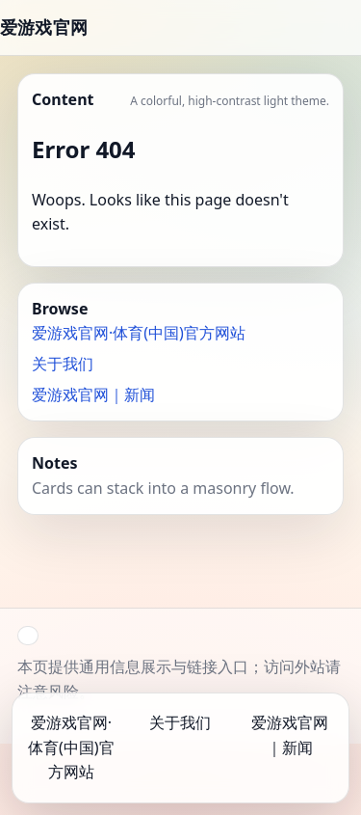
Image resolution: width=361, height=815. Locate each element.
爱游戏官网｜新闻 (93, 394)
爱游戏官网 (44, 27)
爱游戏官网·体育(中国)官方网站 (138, 332)
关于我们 (62, 363)
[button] (28, 635)
